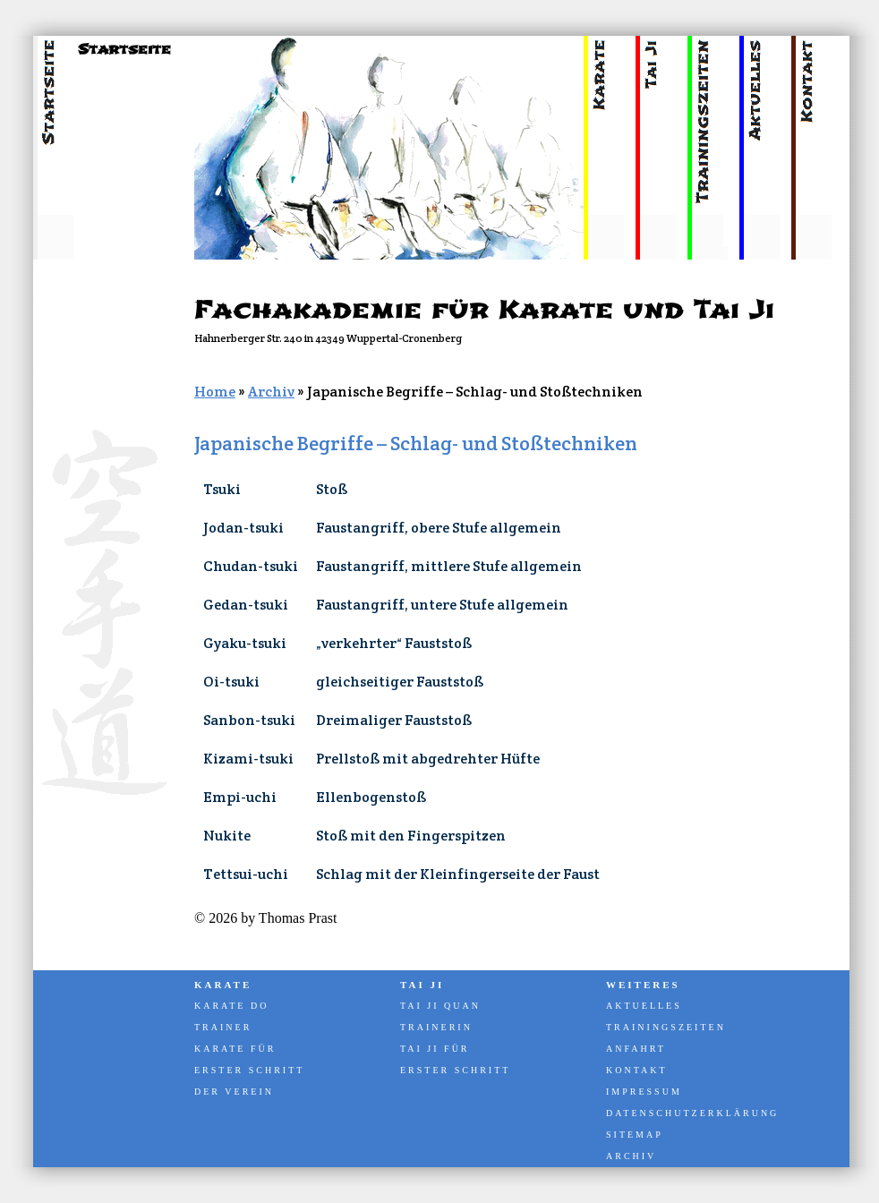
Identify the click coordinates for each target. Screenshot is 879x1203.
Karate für (235, 1049)
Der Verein (234, 1091)
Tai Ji (422, 984)
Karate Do (231, 1006)
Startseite (124, 49)
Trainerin (436, 1027)
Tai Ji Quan (440, 1006)
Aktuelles (644, 1006)
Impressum (644, 1091)
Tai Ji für (435, 1049)
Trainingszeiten (666, 1027)
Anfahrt (636, 1049)
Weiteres (643, 984)
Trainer (223, 1027)
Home (214, 391)
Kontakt (637, 1070)
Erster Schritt (249, 1070)
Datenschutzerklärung (691, 1113)
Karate (223, 984)
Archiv (271, 391)
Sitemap (634, 1134)
